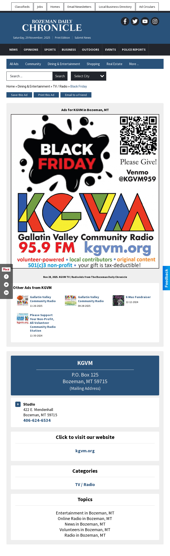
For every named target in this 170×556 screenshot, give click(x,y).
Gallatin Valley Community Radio (43, 299)
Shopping (93, 64)
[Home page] (51, 24)
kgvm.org (85, 450)
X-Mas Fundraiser (138, 297)
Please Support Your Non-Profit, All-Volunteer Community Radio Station (43, 323)
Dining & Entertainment (64, 64)
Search (60, 76)
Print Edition (62, 38)
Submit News (83, 38)
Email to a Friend (76, 95)
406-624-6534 (37, 420)
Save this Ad (19, 95)
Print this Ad (46, 95)
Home (10, 86)
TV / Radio (60, 86)
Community (33, 64)
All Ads (14, 64)
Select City (81, 76)
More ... (134, 64)
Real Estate (114, 64)
